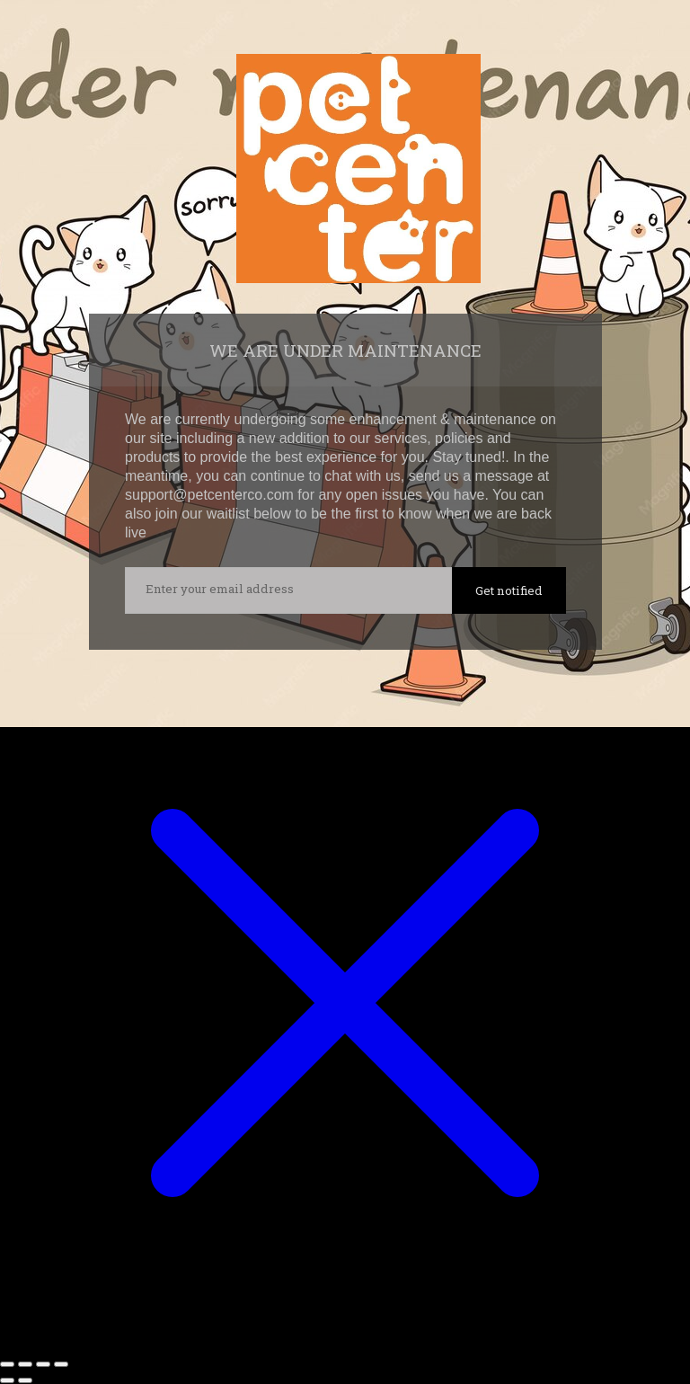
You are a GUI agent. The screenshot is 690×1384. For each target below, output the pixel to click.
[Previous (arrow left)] (7, 1380)
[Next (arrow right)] (25, 1380)
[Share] (43, 1364)
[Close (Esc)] (61, 1364)
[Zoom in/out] (7, 1364)
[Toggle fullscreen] (25, 1364)
